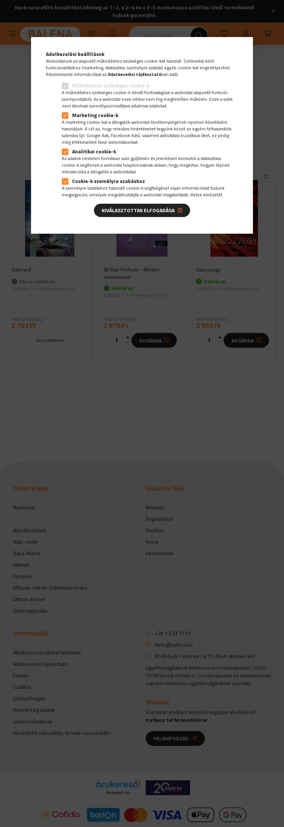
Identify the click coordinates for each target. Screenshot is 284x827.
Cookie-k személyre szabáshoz (108, 181)
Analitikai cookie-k (94, 151)
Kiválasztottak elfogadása (138, 210)
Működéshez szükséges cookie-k (110, 85)
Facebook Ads (124, 135)
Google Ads (98, 135)
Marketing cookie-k (95, 115)
